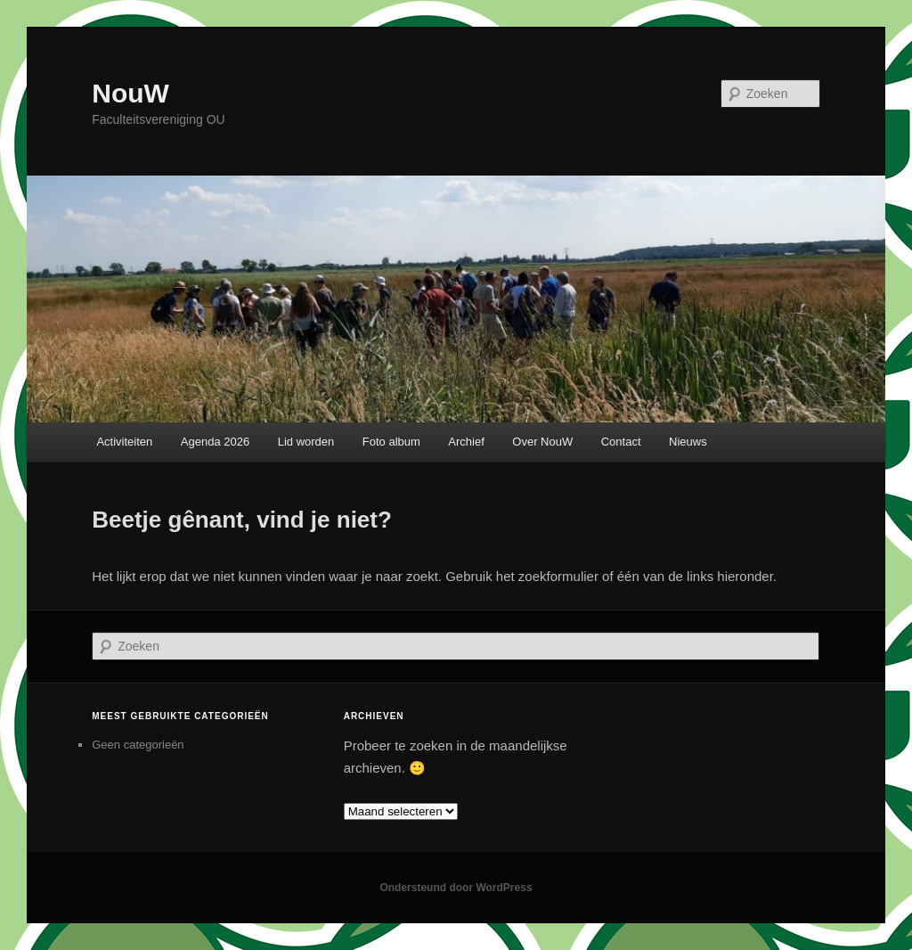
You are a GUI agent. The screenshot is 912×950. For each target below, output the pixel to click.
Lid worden (306, 441)
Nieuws (688, 441)
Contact (621, 441)
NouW (130, 93)
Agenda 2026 (215, 441)
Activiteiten (124, 441)
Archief (466, 441)
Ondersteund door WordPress (455, 887)
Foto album (391, 441)
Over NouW (542, 441)
